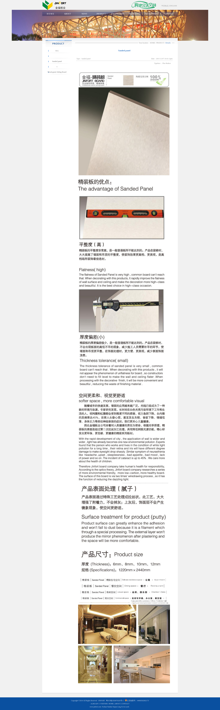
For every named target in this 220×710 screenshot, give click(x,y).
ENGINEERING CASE (118, 14)
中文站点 (164, 6)
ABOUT (67, 14)
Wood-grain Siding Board (57, 72)
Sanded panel (57, 61)
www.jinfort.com (95, 707)
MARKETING (135, 14)
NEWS (84, 14)
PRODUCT (101, 14)
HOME (152, 43)
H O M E (50, 14)
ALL (57, 51)
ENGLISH (173, 6)
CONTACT (169, 14)
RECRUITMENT (152, 14)
